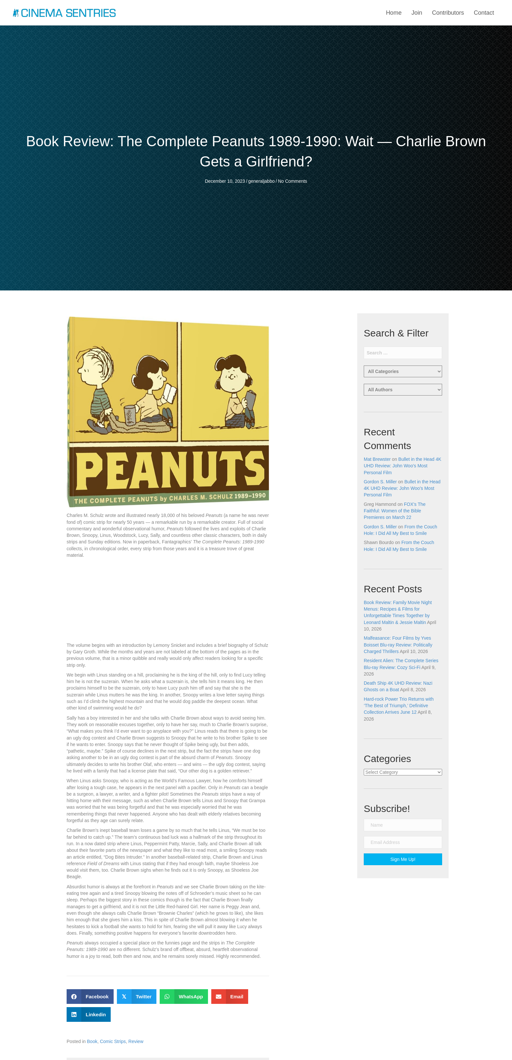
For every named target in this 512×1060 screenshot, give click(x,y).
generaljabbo (261, 181)
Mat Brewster (377, 459)
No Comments (292, 181)
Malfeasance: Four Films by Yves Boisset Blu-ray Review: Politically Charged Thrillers (398, 644)
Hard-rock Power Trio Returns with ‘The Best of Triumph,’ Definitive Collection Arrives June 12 (399, 705)
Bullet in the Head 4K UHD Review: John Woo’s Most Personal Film (402, 466)
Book (92, 1041)
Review (135, 1041)
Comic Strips (113, 1041)
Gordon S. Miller (380, 481)
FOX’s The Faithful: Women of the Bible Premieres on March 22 (394, 511)
